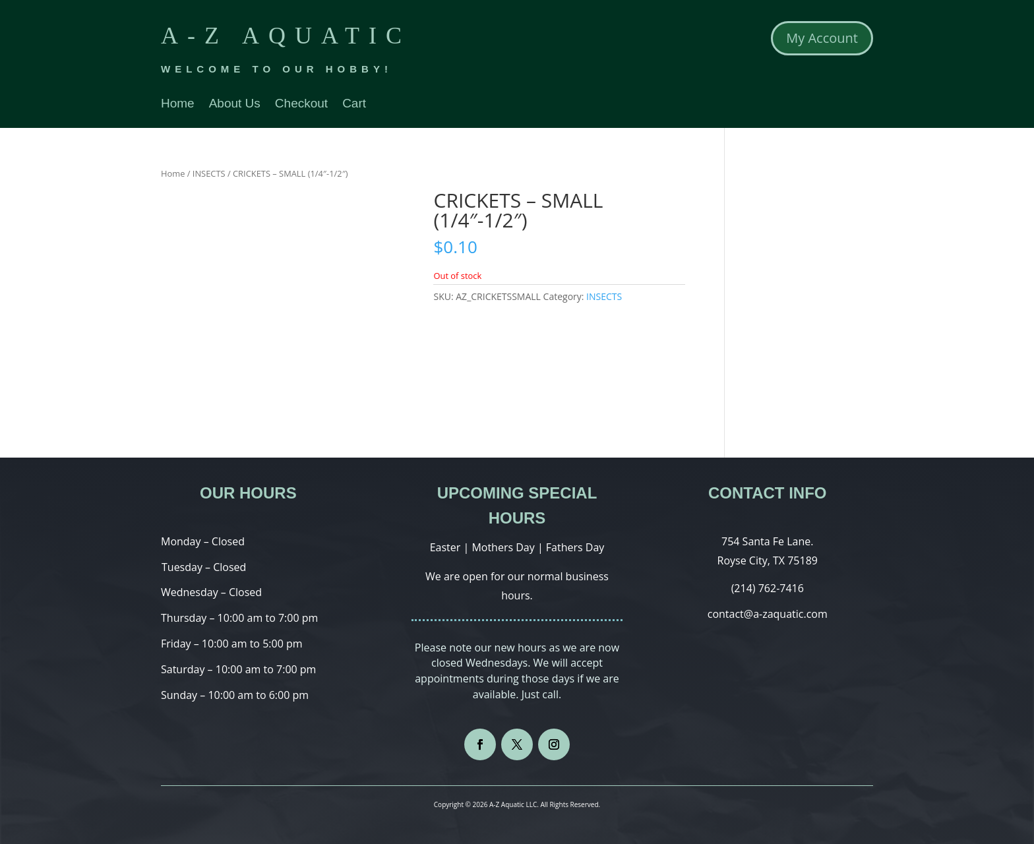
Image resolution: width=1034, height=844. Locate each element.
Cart (354, 104)
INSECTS (209, 173)
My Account (822, 38)
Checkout (301, 104)
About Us (234, 104)
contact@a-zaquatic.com (768, 614)
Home (178, 104)
